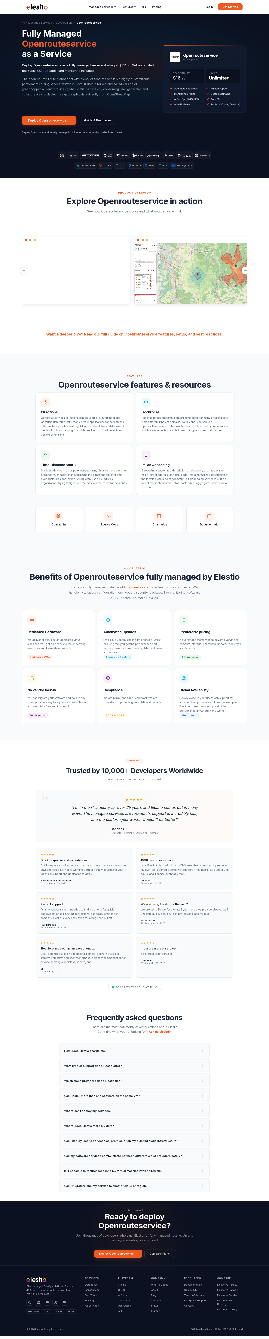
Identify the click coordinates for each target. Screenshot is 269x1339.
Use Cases (124, 1308)
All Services (92, 1308)
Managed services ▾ (102, 6)
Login (209, 6)
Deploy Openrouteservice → (49, 120)
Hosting (89, 1303)
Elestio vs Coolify (227, 1312)
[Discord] (64, 1305)
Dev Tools (91, 1297)
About (154, 1292)
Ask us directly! (160, 1034)
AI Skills (122, 1297)
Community (190, 1292)
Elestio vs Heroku (227, 1287)
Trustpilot (78, 167)
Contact (189, 1308)
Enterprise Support (195, 1303)
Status (154, 1308)
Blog (153, 1297)
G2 (101, 167)
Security (156, 1303)
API (120, 1313)
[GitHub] (29, 1305)
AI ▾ (144, 6)
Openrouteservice (139, 589)
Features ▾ (129, 6)
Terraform (124, 1303)
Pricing (156, 6)
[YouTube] (47, 1305)
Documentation (193, 1287)
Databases (91, 1287)
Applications (92, 1292)
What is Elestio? (160, 1287)
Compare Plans (162, 1256)
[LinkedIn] (38, 1305)
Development (64, 22)
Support (155, 1313)
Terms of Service (194, 1297)
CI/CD (121, 1292)
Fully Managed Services (37, 22)
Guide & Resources (99, 120)
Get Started (230, 6)
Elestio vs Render (227, 1297)
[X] (55, 1305)
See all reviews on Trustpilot (135, 988)
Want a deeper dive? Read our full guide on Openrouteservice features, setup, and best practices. (134, 336)
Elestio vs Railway (227, 1292)
